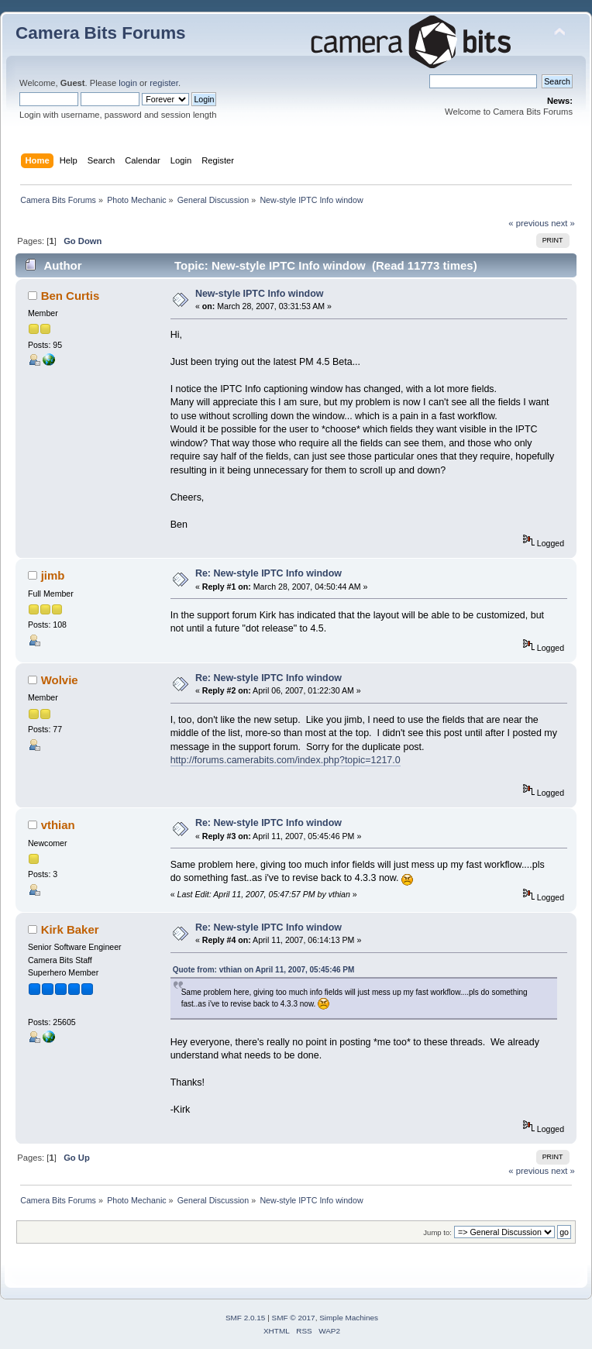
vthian (58, 824)
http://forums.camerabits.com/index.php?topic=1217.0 (285, 760)
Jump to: (437, 1232)
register (164, 83)
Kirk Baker (70, 929)
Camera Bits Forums (100, 33)
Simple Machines (348, 1317)
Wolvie (59, 680)
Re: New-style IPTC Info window (268, 573)
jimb (53, 575)
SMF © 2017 (293, 1317)
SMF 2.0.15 (245, 1317)
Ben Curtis (70, 295)
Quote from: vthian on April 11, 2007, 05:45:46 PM (264, 969)
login (128, 83)
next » (563, 223)
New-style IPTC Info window (259, 293)
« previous (528, 223)
